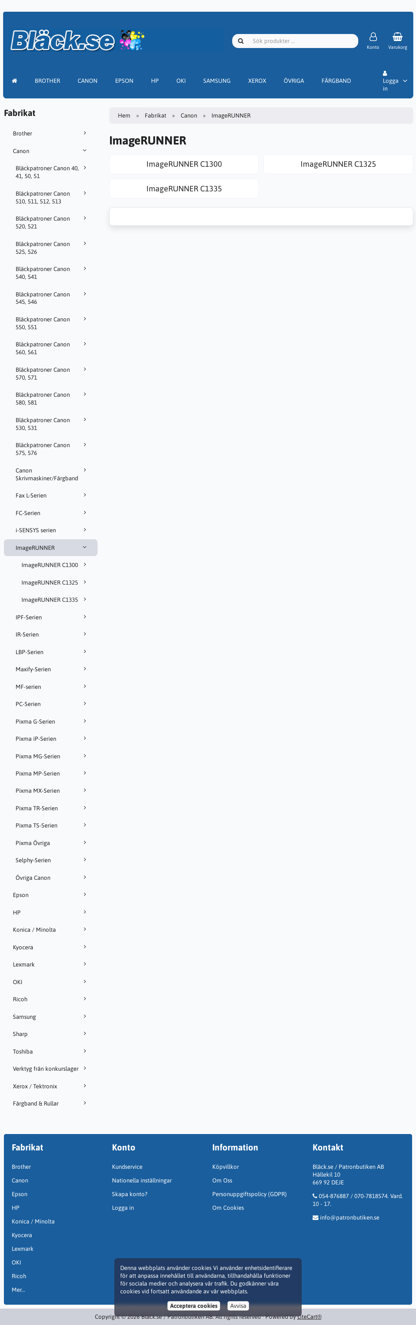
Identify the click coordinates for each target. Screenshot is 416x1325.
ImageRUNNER (52, 547)
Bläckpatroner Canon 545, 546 (52, 298)
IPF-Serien (52, 617)
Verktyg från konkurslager (51, 1068)
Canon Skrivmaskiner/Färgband (52, 474)
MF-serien (52, 686)
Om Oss (222, 1180)
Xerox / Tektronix (51, 1086)
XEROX (257, 80)
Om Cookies (228, 1207)
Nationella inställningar (142, 1180)
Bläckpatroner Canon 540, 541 (52, 272)
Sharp (51, 1033)
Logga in (390, 81)
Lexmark (51, 964)
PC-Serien (52, 703)
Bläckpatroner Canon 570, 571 (52, 373)
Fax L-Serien (52, 495)
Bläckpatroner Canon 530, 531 (52, 423)
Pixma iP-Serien (52, 738)
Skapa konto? (130, 1194)
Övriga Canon (52, 877)
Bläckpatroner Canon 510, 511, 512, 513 (52, 197)
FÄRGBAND (336, 80)
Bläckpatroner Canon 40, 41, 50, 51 (52, 171)
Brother (51, 133)
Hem (124, 115)
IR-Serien (52, 634)
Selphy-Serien (52, 859)
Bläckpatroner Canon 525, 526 (52, 247)
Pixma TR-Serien (52, 807)
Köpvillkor (225, 1166)
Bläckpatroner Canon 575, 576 (52, 448)
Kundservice (127, 1166)
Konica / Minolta (51, 929)
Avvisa (238, 1305)
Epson (51, 894)
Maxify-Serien (52, 668)
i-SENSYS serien (52, 529)
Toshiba (51, 1051)
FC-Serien (52, 512)
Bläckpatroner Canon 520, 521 (52, 222)
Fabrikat (155, 115)
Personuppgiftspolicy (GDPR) (249, 1194)
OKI (181, 80)
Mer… (18, 1289)
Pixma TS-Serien (52, 825)
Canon (51, 150)
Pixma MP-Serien (52, 773)
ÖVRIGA (294, 80)
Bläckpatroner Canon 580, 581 (52, 398)
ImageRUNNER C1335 (55, 599)
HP (155, 80)
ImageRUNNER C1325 (55, 582)
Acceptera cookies (193, 1305)
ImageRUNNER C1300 (55, 564)
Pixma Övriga (52, 842)
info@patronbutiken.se (349, 1217)
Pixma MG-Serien (52, 756)
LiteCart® (309, 1316)
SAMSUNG (217, 80)
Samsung (51, 1016)
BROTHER (47, 80)
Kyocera (51, 947)
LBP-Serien (52, 651)
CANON (88, 80)
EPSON (124, 80)
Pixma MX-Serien (52, 790)
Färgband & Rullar (51, 1103)
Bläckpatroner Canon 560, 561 (52, 348)
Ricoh (51, 998)
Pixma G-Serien (52, 721)
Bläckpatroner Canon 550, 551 (52, 323)
